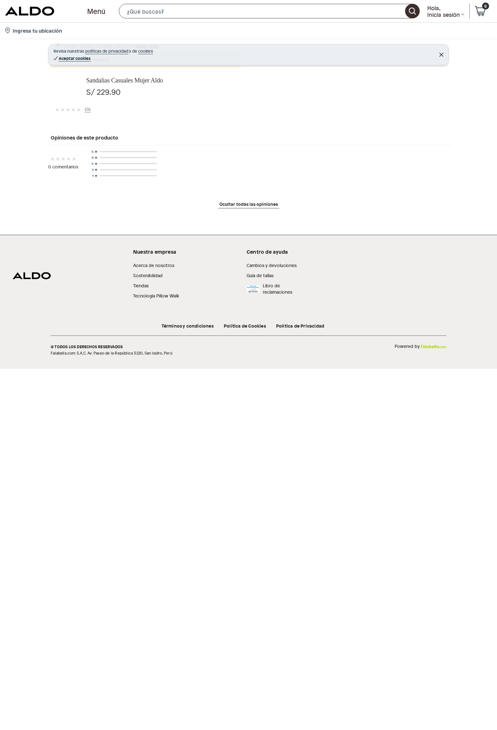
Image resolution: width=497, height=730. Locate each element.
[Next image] (279, 164)
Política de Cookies (245, 631)
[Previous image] (92, 164)
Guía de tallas (260, 581)
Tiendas (141, 591)
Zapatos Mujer (155, 49)
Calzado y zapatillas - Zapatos (105, 49)
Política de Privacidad (300, 631)
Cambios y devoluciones (272, 571)
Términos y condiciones (188, 631)
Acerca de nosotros (153, 571)
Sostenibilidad (148, 581)
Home (63, 49)
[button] (269, 11)
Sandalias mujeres (195, 49)
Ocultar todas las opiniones (249, 519)
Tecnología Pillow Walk (156, 601)
